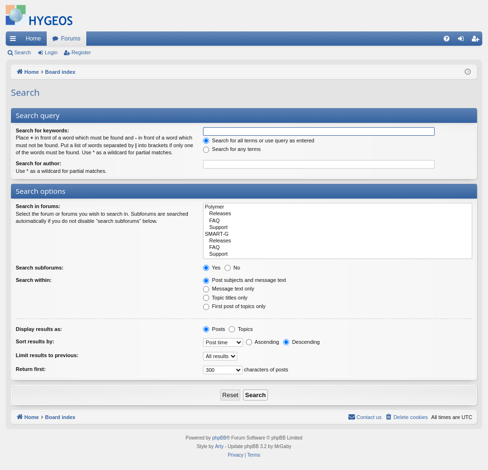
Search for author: (38, 163)
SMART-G (337, 234)
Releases (337, 213)
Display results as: (39, 329)
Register (81, 52)
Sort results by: (35, 341)
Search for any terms (232, 149)
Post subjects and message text (244, 280)
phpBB (219, 437)
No (232, 267)
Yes (212, 267)
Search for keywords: (42, 130)
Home (33, 38)
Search (22, 52)
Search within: (33, 280)
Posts (214, 329)
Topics (241, 329)
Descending (301, 342)
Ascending (262, 342)
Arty (219, 446)
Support (337, 227)
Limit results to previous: (47, 355)
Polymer (337, 207)
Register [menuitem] (477, 40)
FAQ (337, 221)
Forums (71, 38)
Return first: (31, 369)
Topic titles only (225, 297)
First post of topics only (234, 306)
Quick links (15, 40)
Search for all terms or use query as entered (259, 140)
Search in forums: (38, 206)
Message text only (228, 288)
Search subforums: (39, 267)
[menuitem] (446, 38)
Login (51, 52)
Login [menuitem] (463, 40)
